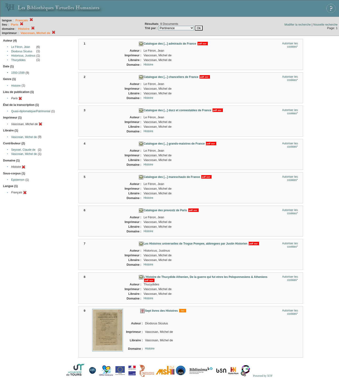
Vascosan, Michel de (24, 137)
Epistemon (17, 179)
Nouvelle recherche (325, 24)
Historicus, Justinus (23, 55)
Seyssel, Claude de (23, 149)
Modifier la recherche (297, 24)
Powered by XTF (262, 375)
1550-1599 (17, 72)
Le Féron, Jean (20, 47)
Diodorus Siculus (21, 51)
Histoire (16, 85)
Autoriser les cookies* (290, 45)
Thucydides (18, 60)
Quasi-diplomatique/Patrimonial (30, 111)
